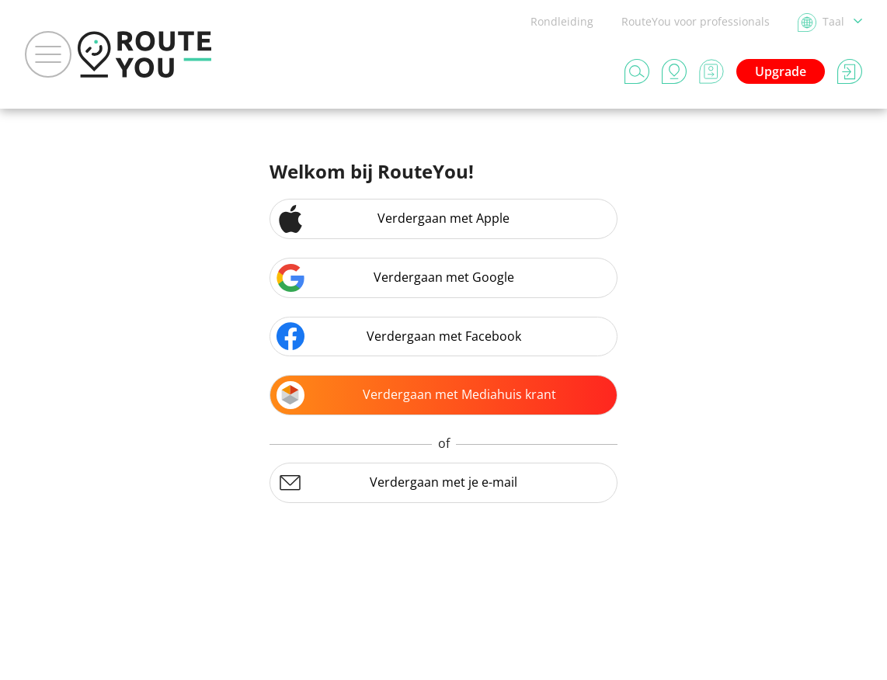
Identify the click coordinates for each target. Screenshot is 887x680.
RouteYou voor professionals (695, 21)
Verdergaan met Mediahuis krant (416, 395)
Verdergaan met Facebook (399, 336)
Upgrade (780, 71)
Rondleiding (561, 21)
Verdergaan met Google (395, 278)
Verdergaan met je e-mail (397, 483)
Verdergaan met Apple (393, 219)
